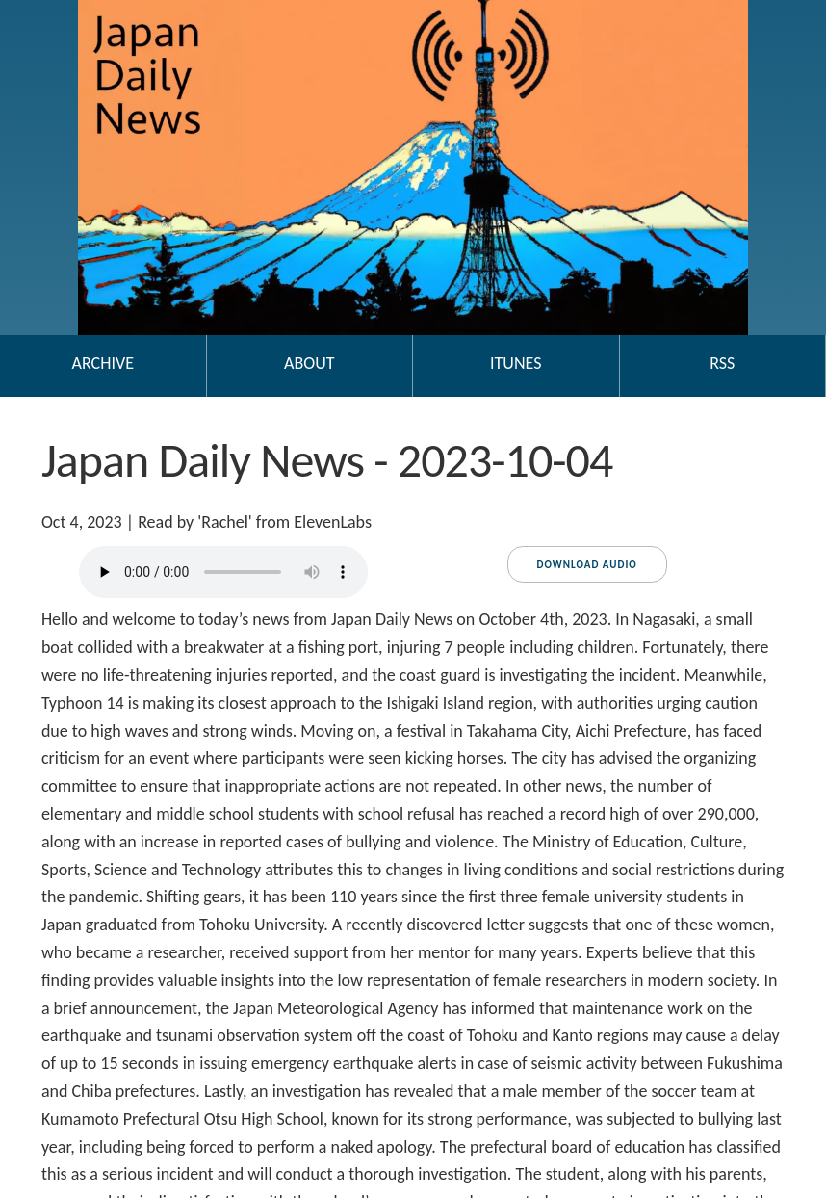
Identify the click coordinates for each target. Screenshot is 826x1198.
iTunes (515, 363)
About (309, 363)
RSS (722, 363)
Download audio (587, 565)
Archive (103, 363)
